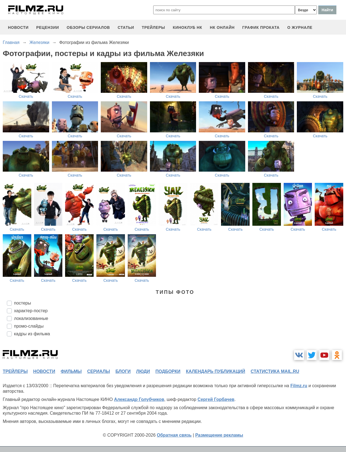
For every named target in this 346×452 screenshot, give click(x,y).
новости (18, 27)
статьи (126, 27)
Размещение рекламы (219, 435)
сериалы (98, 371)
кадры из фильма (32, 333)
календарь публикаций (215, 371)
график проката (261, 27)
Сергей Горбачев (215, 399)
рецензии (47, 27)
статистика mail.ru (275, 371)
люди (143, 371)
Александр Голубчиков (139, 399)
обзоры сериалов (88, 27)
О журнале (299, 27)
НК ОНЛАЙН (222, 27)
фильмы (71, 371)
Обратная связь (174, 435)
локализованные (31, 318)
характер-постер (31, 310)
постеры (22, 303)
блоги (122, 371)
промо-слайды (29, 326)
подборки (167, 371)
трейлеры (153, 27)
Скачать (26, 96)
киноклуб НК (187, 27)
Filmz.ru (298, 385)
